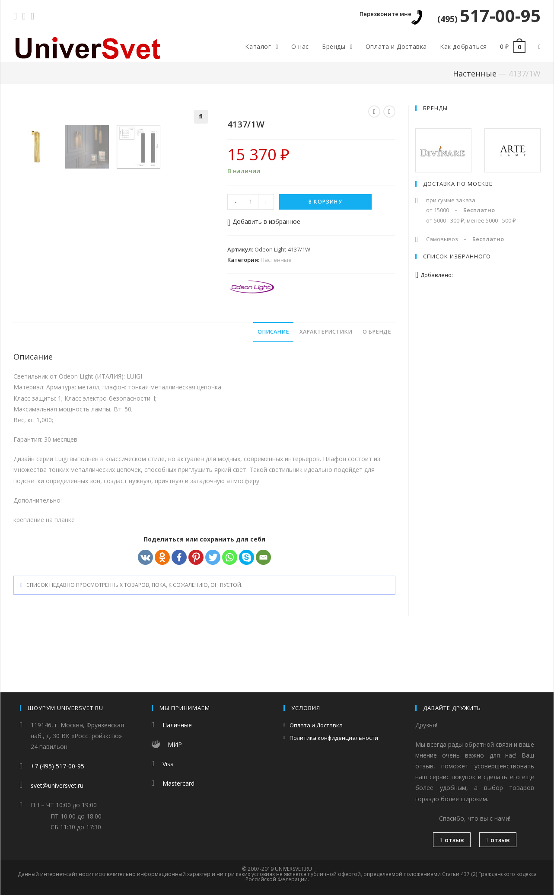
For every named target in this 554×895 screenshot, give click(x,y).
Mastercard (178, 783)
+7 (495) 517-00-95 (57, 766)
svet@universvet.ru (57, 785)
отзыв (451, 840)
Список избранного (457, 256)
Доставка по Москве (458, 184)
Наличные (177, 725)
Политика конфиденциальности (334, 738)
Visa (168, 764)
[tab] (273, 386)
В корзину (325, 201)
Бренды (435, 108)
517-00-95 (489, 15)
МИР (175, 744)
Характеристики (325, 385)
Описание (273, 385)
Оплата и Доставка (316, 725)
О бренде (377, 385)
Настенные (475, 73)
